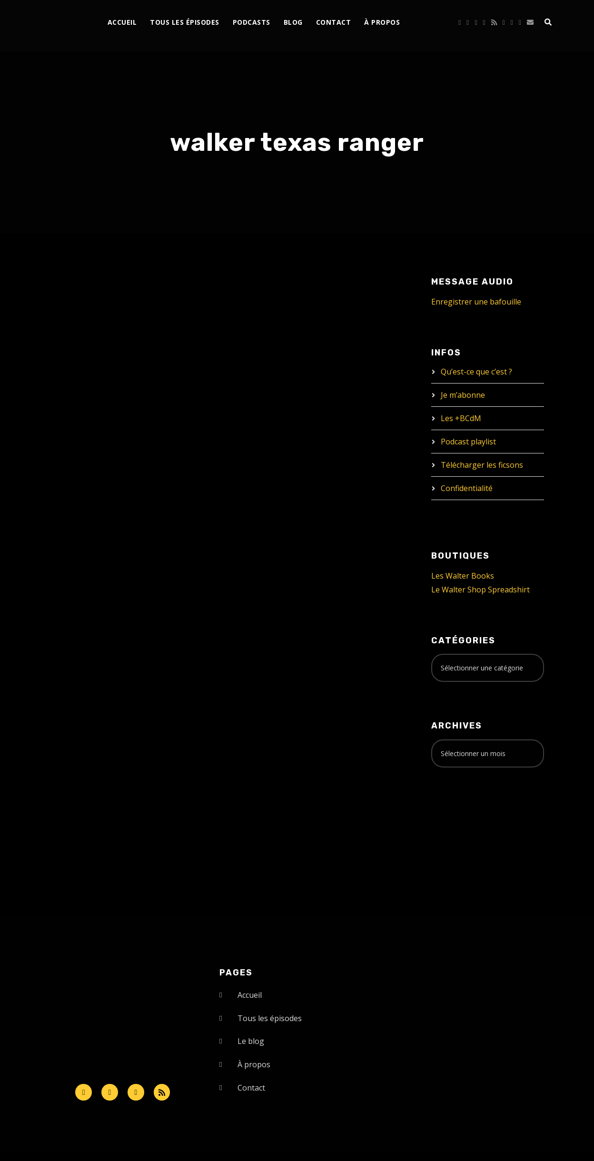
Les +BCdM (461, 418)
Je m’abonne (463, 395)
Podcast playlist (468, 441)
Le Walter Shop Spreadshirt (480, 589)
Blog (293, 22)
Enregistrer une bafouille (476, 301)
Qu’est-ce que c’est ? (476, 371)
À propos (382, 22)
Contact (333, 22)
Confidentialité (467, 488)
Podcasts (251, 22)
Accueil (122, 22)
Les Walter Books (462, 576)
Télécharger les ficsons (482, 465)
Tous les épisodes (184, 22)
